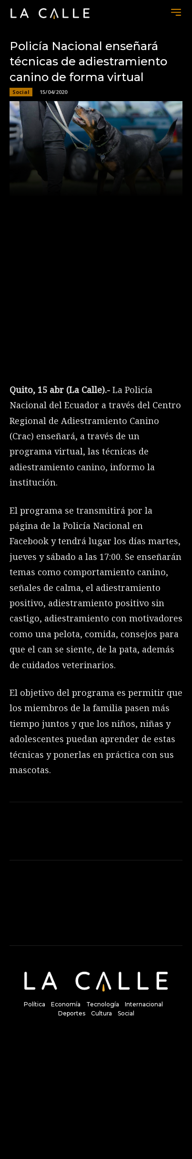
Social (21, 92)
